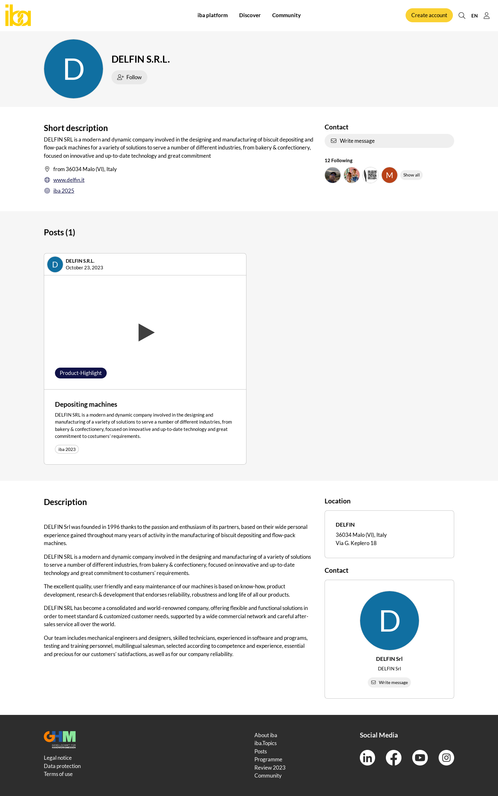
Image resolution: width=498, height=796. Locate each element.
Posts (260, 751)
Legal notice (58, 757)
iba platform (213, 15)
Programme (268, 759)
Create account (429, 15)
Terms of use (58, 774)
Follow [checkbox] (129, 77)
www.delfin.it (64, 180)
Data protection (62, 766)
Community (286, 15)
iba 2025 (59, 191)
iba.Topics (265, 743)
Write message (352, 140)
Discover (250, 15)
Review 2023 (270, 767)
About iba (265, 735)
